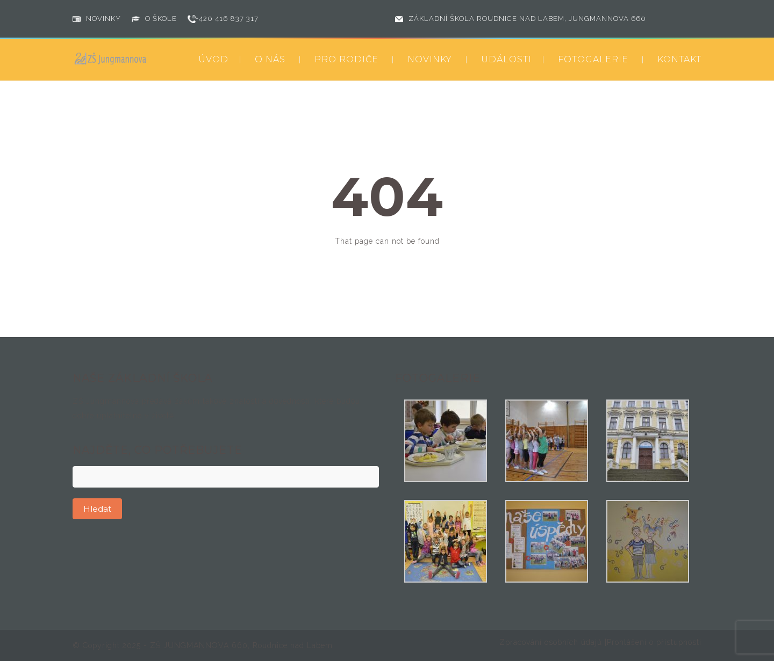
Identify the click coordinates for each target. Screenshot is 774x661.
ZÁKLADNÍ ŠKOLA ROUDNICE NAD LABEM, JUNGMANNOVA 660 (527, 18)
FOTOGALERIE (593, 59)
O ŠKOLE (161, 18)
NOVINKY (103, 18)
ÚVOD (213, 59)
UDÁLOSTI (506, 59)
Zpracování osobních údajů (552, 642)
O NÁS (270, 59)
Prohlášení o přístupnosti (654, 642)
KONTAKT (679, 59)
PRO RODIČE (346, 59)
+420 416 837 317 (227, 18)
